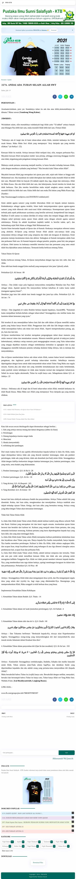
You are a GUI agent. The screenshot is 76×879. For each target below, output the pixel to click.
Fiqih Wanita (33, 846)
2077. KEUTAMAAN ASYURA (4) (12, 827)
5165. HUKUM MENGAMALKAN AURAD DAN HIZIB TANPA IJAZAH (25, 818)
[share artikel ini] (55, 97)
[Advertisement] (38, 735)
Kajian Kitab (64, 846)
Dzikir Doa (19, 846)
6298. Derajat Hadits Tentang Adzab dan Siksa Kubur (18, 419)
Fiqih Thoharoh (34, 841)
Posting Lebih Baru (7, 716)
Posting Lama (70, 716)
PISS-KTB (5, 766)
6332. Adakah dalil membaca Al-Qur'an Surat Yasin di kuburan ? (22, 409)
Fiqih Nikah (61, 841)
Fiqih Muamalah (48, 846)
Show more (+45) (7, 851)
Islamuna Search (42, 877)
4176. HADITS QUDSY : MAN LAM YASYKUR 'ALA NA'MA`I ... (22, 813)
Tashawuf (48, 841)
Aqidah (21, 841)
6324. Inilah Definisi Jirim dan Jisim (13, 414)
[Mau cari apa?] (30, 752)
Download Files (38, 862)
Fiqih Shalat (8, 841)
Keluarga (6, 846)
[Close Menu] (72, 30)
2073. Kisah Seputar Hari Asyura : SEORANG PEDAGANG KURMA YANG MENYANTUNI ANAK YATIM (35, 822)
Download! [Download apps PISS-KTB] (53, 30)
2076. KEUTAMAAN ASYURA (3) (12, 831)
